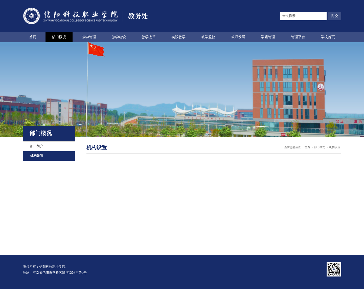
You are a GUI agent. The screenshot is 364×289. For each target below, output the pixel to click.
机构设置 (36, 156)
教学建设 (119, 37)
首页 (32, 37)
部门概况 (59, 37)
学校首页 (328, 37)
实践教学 (178, 37)
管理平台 (298, 37)
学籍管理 (268, 37)
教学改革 (149, 37)
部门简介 (36, 146)
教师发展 (238, 37)
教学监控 (208, 37)
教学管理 (89, 37)
